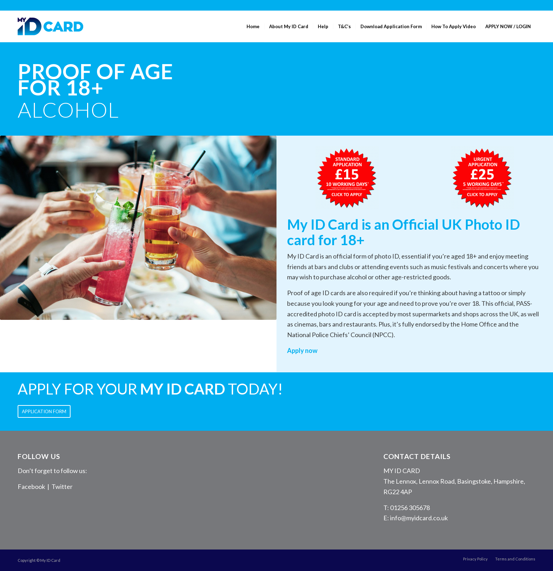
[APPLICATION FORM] (44, 411)
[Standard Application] (347, 178)
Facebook (31, 486)
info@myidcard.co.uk (419, 518)
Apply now (302, 350)
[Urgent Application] (482, 178)
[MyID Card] (50, 26)
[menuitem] (253, 26)
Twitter (62, 486)
